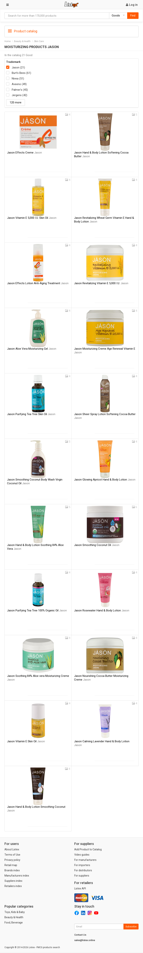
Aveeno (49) (19, 84)
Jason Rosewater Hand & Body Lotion (101, 610)
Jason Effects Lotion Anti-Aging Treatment (38, 283)
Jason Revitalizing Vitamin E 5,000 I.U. (101, 283)
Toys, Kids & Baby (14, 912)
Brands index (12, 870)
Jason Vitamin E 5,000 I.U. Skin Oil (31, 218)
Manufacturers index (16, 875)
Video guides (81, 854)
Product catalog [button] (22, 31)
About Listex (11, 849)
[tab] (71, 31)
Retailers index (13, 886)
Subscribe (130, 926)
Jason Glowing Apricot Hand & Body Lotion (104, 479)
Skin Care (39, 41)
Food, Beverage (13, 922)
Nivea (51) (18, 78)
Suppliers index (13, 880)
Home (7, 41)
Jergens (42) (19, 95)
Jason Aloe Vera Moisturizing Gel (31, 348)
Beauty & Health (22, 41)
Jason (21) (18, 67)
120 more (15, 102)
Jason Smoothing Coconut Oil (96, 545)
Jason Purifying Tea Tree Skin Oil (31, 414)
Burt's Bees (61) (21, 73)
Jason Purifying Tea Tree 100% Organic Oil (37, 610)
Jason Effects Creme (24, 152)
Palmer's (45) (20, 89)
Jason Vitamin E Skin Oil (26, 741)
